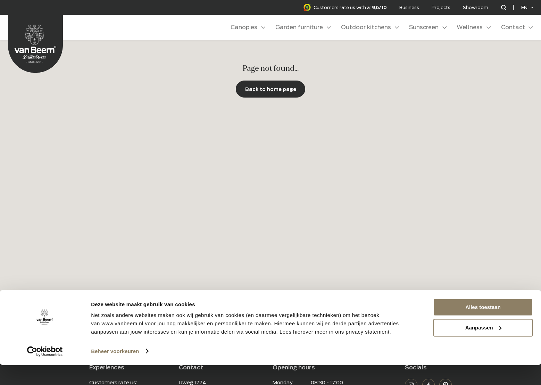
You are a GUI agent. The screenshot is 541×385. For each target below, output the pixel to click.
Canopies (244, 27)
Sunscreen (424, 27)
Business (409, 7)
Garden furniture (299, 27)
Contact (513, 27)
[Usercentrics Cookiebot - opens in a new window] (45, 371)
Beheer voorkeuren (115, 371)
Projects (441, 7)
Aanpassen (483, 348)
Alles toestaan (483, 327)
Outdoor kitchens (366, 27)
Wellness (470, 27)
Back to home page (270, 89)
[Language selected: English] (527, 7)
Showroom (475, 7)
